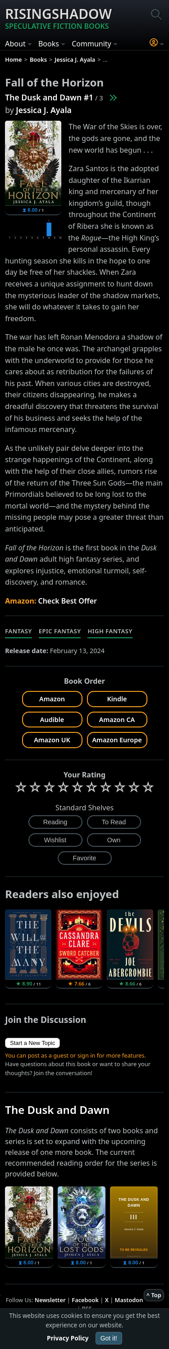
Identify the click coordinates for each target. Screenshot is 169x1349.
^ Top (153, 1295)
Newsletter (50, 1300)
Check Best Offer (67, 601)
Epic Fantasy (60, 631)
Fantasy (18, 631)
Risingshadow (58, 18)
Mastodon (129, 1300)
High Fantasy (109, 631)
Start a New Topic (32, 1043)
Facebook (85, 1300)
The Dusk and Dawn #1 (49, 97)
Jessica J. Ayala (44, 109)
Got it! (108, 1338)
